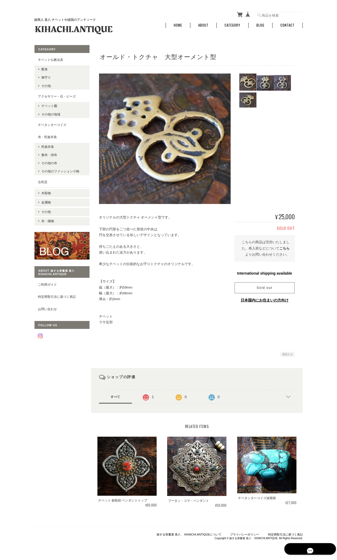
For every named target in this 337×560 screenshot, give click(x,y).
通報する (287, 353)
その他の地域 (50, 113)
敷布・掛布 (49, 153)
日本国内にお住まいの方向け (265, 299)
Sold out (264, 287)
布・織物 (47, 215)
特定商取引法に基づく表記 (57, 289)
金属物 (46, 199)
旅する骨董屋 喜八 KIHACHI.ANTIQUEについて (189, 532)
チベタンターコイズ (52, 123)
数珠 (44, 68)
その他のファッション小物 (60, 170)
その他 (46, 84)
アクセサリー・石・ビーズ (57, 95)
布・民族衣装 (47, 136)
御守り (46, 76)
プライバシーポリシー (244, 532)
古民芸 (42, 180)
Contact (287, 24)
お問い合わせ (47, 301)
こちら (284, 247)
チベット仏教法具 (50, 58)
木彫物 (46, 190)
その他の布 (49, 162)
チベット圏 (49, 104)
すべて (116, 396)
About (203, 24)
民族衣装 (47, 145)
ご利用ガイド (47, 276)
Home (178, 24)
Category (232, 24)
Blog (260, 24)
